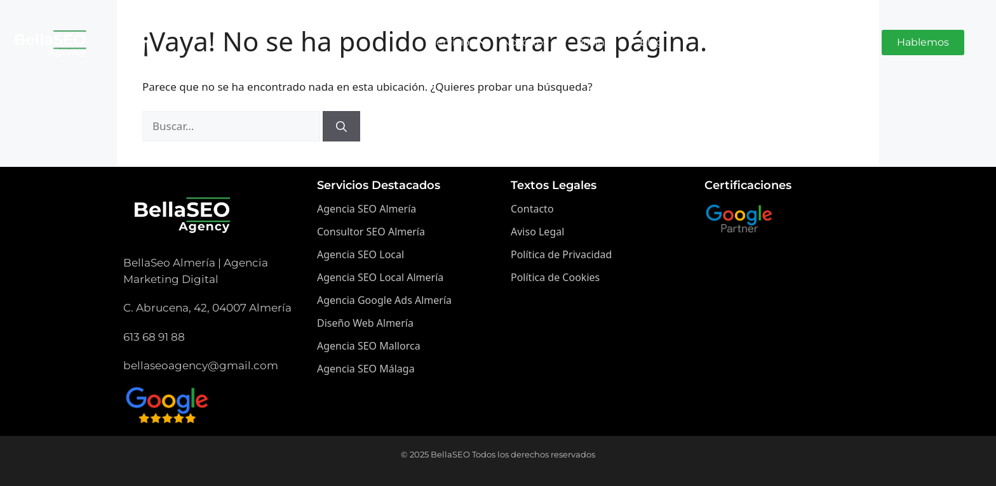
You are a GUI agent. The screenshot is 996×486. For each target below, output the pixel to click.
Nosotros (525, 42)
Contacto (532, 209)
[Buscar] (341, 126)
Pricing (594, 42)
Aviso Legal (537, 232)
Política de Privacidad (561, 254)
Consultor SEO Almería (371, 232)
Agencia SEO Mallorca (369, 346)
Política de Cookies (555, 277)
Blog (651, 42)
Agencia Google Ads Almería (384, 300)
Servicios (456, 42)
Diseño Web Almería (365, 323)
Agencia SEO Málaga (366, 369)
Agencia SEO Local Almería (380, 277)
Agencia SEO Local (360, 254)
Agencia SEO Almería (366, 209)
